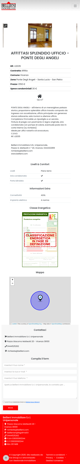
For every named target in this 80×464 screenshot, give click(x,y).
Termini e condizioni (55, 454)
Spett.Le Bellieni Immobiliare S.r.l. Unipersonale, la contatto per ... (40, 390)
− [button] (12, 283)
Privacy (49, 457)
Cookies (60, 457)
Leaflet (14, 324)
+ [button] (12, 280)
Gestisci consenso (54, 460)
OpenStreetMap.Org (35, 324)
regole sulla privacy (33, 402)
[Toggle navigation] (75, 5)
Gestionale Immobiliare (24, 460)
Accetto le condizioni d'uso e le (22, 402)
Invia (10, 407)
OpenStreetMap (57, 324)
